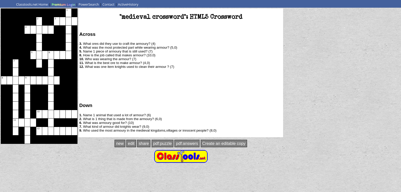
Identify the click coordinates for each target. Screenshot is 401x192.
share (144, 143)
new (120, 143)
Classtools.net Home (32, 4)
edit (131, 143)
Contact (109, 4)
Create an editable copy (224, 143)
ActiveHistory (128, 4)
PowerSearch (89, 4)
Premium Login (63, 4)
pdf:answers (187, 143)
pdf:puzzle (162, 143)
